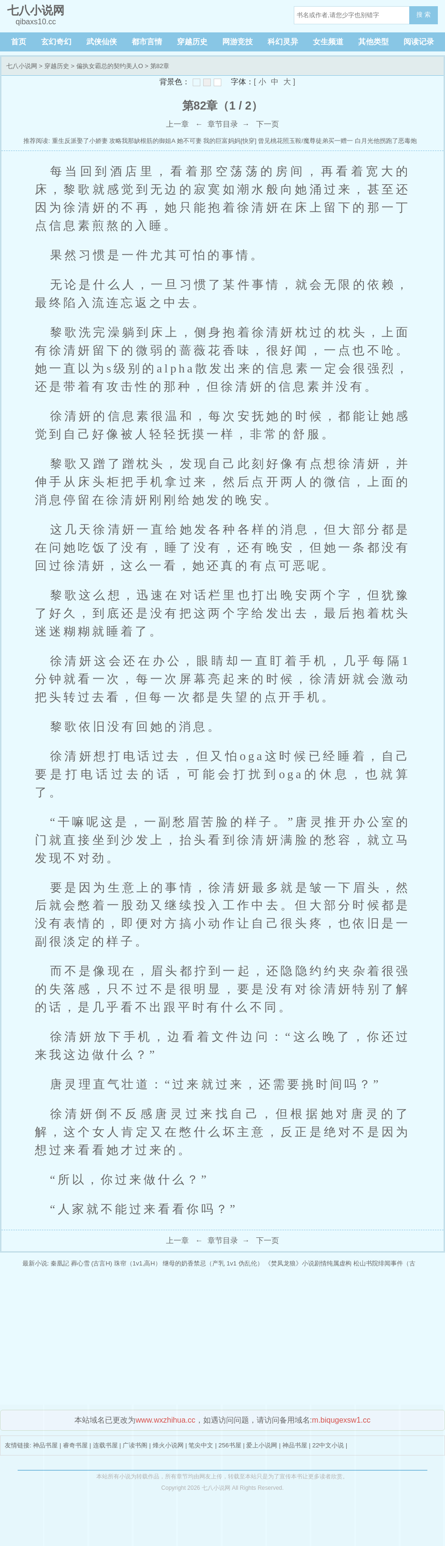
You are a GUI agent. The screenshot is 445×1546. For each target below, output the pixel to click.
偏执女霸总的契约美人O (109, 66)
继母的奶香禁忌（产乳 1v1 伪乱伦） (213, 1263)
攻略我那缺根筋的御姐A (142, 140)
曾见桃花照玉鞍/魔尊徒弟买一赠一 (305, 140)
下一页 (267, 124)
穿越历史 (192, 42)
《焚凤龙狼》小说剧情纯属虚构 (308, 1263)
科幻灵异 (283, 42)
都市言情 (147, 42)
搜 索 (423, 14)
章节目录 (222, 124)
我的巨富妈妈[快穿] (229, 140)
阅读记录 (419, 42)
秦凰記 (60, 1263)
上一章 (177, 124)
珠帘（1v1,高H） (137, 1263)
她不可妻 (189, 140)
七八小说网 (21, 66)
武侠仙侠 (101, 42)
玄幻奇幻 (56, 42)
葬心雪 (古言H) (92, 1263)
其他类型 (373, 42)
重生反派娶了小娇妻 (80, 140)
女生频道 (328, 42)
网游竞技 (237, 42)
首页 (18, 42)
